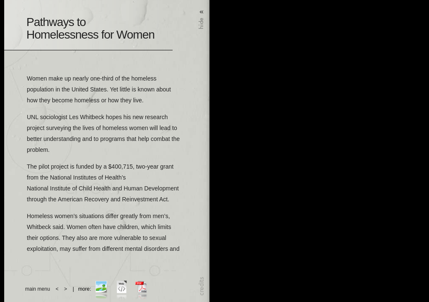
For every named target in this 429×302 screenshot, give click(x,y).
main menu (37, 289)
